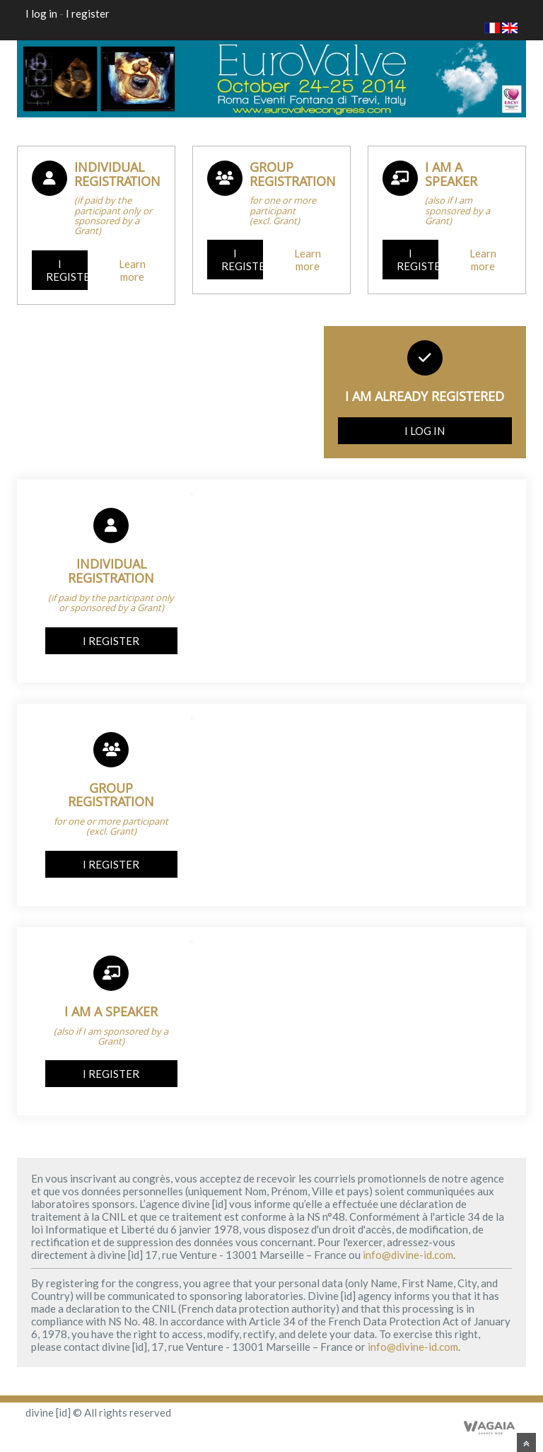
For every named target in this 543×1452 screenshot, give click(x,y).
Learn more (132, 270)
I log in (41, 13)
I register (88, 13)
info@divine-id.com (408, 1254)
